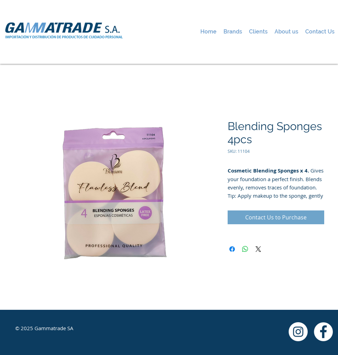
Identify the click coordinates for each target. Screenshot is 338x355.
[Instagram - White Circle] (298, 331)
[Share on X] (258, 249)
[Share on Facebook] (232, 249)
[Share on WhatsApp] (245, 249)
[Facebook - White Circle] (323, 331)
